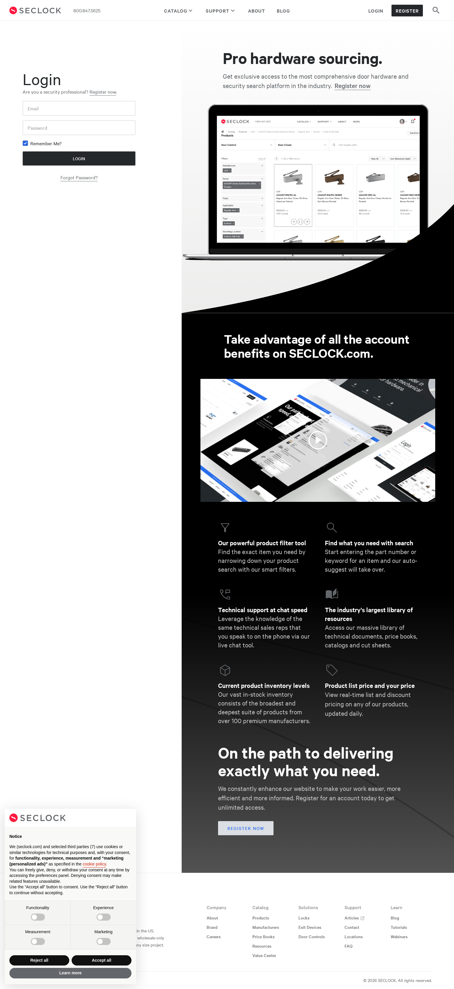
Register (407, 10)
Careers (214, 936)
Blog (283, 10)
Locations (354, 936)
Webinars (399, 936)
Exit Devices (309, 927)
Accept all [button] (101, 960)
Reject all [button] (39, 960)
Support (221, 10)
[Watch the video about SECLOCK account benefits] (317, 440)
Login (375, 10)
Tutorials (399, 927)
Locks (304, 918)
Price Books (263, 936)
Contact (352, 927)
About (256, 10)
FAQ (348, 946)
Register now (103, 91)
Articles (355, 918)
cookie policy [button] (94, 864)
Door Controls (311, 936)
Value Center (264, 955)
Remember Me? (46, 143)
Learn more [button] (70, 973)
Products (260, 918)
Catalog (179, 10)
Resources (261, 946)
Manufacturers (265, 927)
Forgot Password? (79, 177)
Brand (212, 927)
